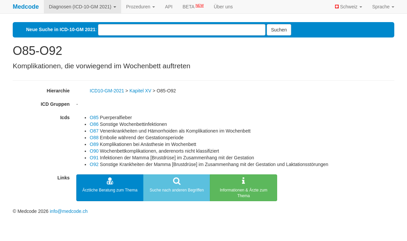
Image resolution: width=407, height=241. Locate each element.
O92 (94, 164)
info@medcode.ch (69, 211)
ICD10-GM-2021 (107, 90)
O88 (94, 137)
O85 (94, 117)
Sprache (383, 6)
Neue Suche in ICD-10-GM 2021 (60, 29)
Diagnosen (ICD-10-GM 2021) (82, 6)
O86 (94, 124)
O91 (94, 157)
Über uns (223, 6)
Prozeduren (140, 6)
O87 (94, 131)
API (169, 6)
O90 (94, 151)
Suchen (279, 29)
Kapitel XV (140, 90)
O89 (94, 144)
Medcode (26, 6)
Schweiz (348, 6)
